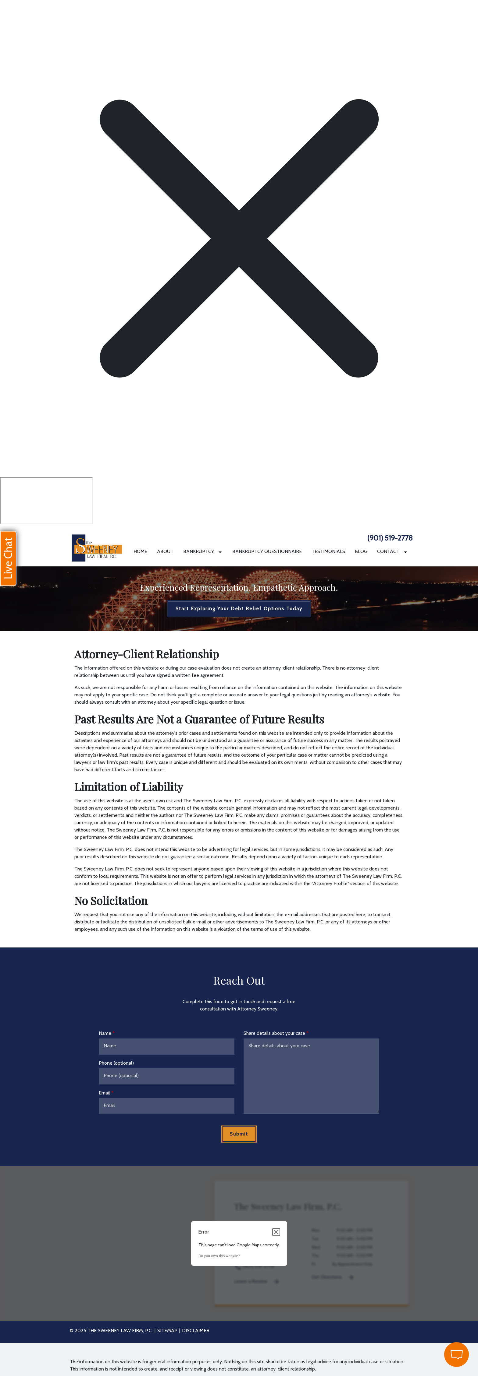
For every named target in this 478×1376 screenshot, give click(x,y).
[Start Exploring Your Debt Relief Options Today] (239, 608)
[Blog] (361, 551)
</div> (46, 500)
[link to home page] (97, 546)
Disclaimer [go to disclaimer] (195, 1330)
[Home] (140, 551)
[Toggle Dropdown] (221, 551)
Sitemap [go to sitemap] (167, 1330)
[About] (165, 551)
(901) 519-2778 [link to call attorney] (390, 538)
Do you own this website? (219, 1255)
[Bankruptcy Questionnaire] (267, 551)
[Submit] (239, 1134)
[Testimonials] (328, 551)
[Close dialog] (276, 1232)
